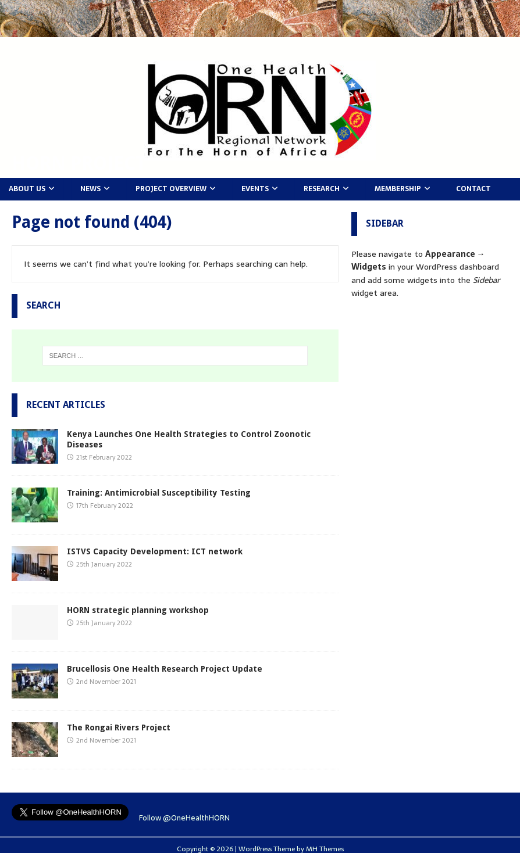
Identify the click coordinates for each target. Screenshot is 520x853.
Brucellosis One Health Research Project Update (164, 668)
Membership (398, 189)
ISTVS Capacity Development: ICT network (155, 551)
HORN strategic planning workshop (138, 610)
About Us (27, 189)
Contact (473, 189)
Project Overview (171, 189)
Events (255, 189)
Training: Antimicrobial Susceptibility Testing (159, 492)
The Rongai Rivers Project (118, 727)
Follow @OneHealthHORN (184, 818)
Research (322, 189)
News (90, 189)
